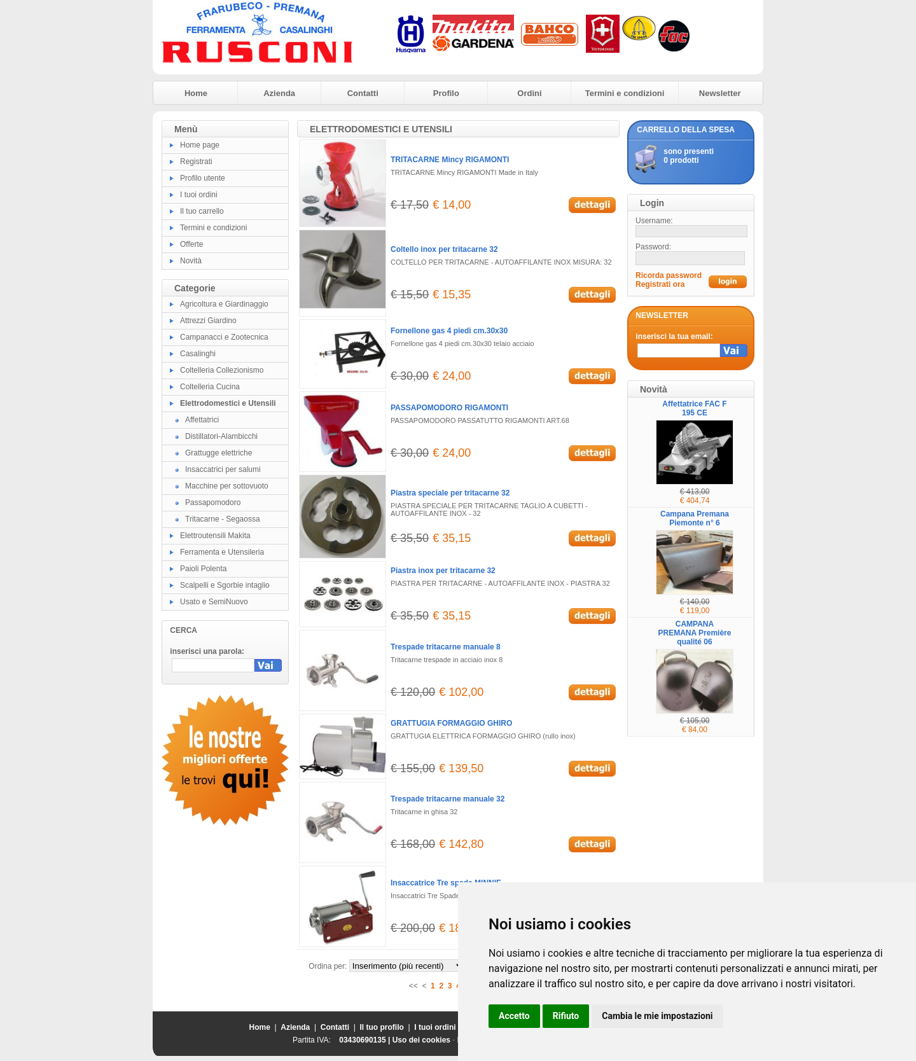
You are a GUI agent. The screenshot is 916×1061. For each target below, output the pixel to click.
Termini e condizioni (625, 93)
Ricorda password (668, 275)
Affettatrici (202, 419)
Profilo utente (202, 178)
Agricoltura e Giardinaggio (224, 304)
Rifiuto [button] (566, 1016)
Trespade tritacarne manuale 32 (447, 798)
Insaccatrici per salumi (223, 469)
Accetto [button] (514, 1016)
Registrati (196, 161)
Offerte (191, 244)
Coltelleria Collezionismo (221, 370)
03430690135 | (365, 1040)
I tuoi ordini (199, 194)
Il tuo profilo (382, 1027)
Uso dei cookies (421, 1040)
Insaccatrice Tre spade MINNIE (446, 882)
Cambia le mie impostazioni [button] (657, 1016)
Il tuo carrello (202, 211)
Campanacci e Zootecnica (224, 337)
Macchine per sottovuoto (226, 486)
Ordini (529, 93)
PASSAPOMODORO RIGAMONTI (449, 407)
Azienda (279, 93)
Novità (191, 260)
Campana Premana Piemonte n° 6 (694, 518)
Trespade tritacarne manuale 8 (446, 646)
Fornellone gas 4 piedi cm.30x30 (449, 330)
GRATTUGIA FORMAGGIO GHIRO (451, 723)
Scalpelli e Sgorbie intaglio (225, 585)
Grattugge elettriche (218, 452)
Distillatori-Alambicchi (221, 436)
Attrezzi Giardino (208, 320)
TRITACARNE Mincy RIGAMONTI (450, 159)
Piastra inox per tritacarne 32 (443, 570)
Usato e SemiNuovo (214, 601)
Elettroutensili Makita (215, 535)
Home (195, 93)
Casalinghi (198, 353)
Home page (199, 145)
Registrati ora (659, 284)
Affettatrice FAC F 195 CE (694, 408)
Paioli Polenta (203, 568)
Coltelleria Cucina (210, 386)
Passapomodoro (212, 502)
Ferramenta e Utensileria (222, 552)
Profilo (446, 93)
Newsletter (720, 93)
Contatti (362, 93)
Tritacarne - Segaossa (222, 519)
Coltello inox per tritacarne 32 (444, 249)
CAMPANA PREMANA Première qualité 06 (695, 633)
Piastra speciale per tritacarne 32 (450, 493)
